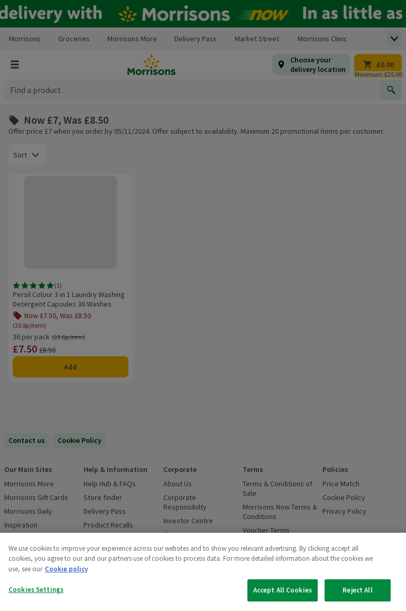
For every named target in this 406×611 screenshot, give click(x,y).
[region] (203, 572)
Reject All (357, 590)
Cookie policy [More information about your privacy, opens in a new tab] (66, 568)
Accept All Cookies (282, 590)
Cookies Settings (35, 589)
